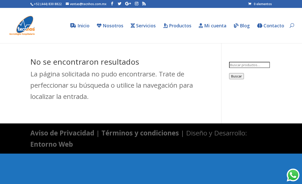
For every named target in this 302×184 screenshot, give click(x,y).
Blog (242, 26)
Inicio (79, 26)
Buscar (236, 76)
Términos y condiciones (140, 132)
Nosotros (110, 26)
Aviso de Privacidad (62, 132)
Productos (177, 26)
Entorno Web (51, 144)
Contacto (270, 26)
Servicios (143, 26)
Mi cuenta (213, 26)
